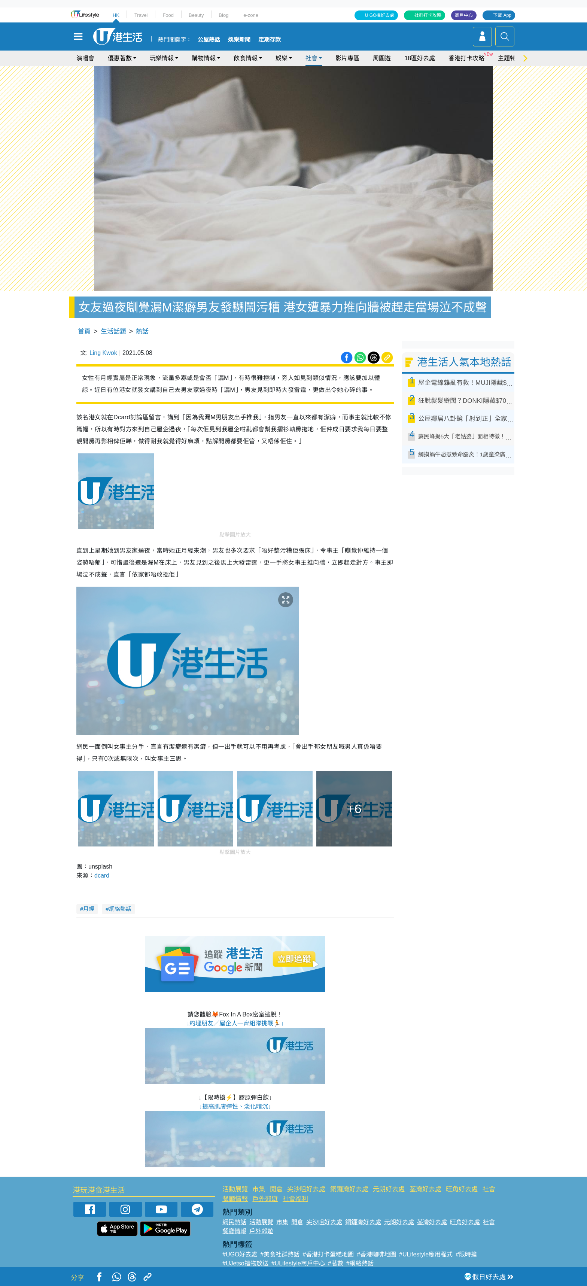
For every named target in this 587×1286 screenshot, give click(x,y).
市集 (258, 1189)
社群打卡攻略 (427, 15)
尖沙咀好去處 (306, 1189)
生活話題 (113, 331)
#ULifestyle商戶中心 (298, 1263)
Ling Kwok (103, 353)
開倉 (276, 1189)
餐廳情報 (235, 1199)
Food (168, 15)
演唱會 (85, 58)
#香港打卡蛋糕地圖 (328, 1254)
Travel (141, 15)
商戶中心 (464, 15)
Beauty (196, 15)
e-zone (250, 15)
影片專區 (347, 58)
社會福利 (295, 1199)
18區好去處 (419, 58)
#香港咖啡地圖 (376, 1254)
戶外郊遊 (265, 1199)
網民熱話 (234, 1222)
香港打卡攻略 (466, 58)
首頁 (84, 331)
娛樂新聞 (239, 40)
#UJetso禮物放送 (245, 1263)
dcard (101, 875)
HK (116, 15)
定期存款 (269, 40)
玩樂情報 (162, 58)
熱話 (142, 331)
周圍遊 (382, 58)
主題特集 (510, 58)
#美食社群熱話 (279, 1254)
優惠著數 (120, 58)
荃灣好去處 (425, 1189)
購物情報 (204, 58)
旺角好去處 (462, 1189)
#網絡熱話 (360, 1263)
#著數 (335, 1263)
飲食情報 (246, 58)
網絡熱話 (120, 909)
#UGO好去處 (239, 1254)
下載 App (502, 15)
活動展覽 (235, 1189)
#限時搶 (466, 1254)
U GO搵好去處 (380, 15)
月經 (88, 909)
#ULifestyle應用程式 (426, 1254)
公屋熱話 (209, 40)
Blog (223, 15)
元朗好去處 (389, 1189)
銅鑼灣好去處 (349, 1189)
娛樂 (282, 58)
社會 (311, 58)
